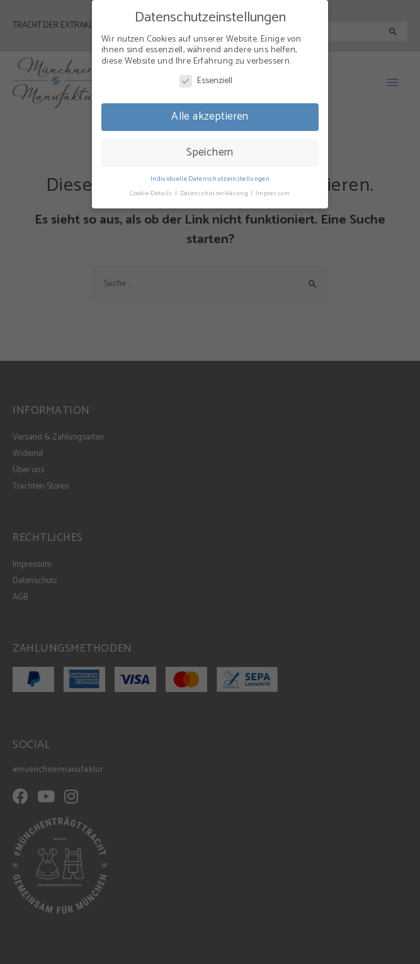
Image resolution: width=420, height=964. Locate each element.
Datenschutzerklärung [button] (215, 189)
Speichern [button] (210, 148)
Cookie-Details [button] (152, 189)
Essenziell (205, 77)
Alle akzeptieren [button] (210, 112)
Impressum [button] (273, 189)
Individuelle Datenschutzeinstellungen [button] (210, 174)
